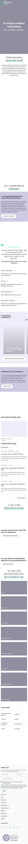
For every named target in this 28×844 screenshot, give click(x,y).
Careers (3, 818)
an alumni (16, 714)
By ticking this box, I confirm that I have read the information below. (13, 782)
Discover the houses (8, 216)
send (4, 790)
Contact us (3, 794)
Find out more (7, 386)
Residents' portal (5, 808)
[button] (22, 319)
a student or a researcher (4, 723)
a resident (3, 719)
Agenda (3, 810)
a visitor (3, 728)
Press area (3, 802)
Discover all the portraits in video (14, 358)
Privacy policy (14, 838)
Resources (3, 800)
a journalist (17, 728)
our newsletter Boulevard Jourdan (11, 771)
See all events (21, 498)
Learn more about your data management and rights (12, 787)
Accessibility (4, 816)
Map (2, 797)
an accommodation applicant (6, 714)
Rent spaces (4, 805)
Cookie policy (14, 840)
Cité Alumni (3, 813)
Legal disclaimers (14, 837)
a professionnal (18, 723)
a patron (16, 719)
